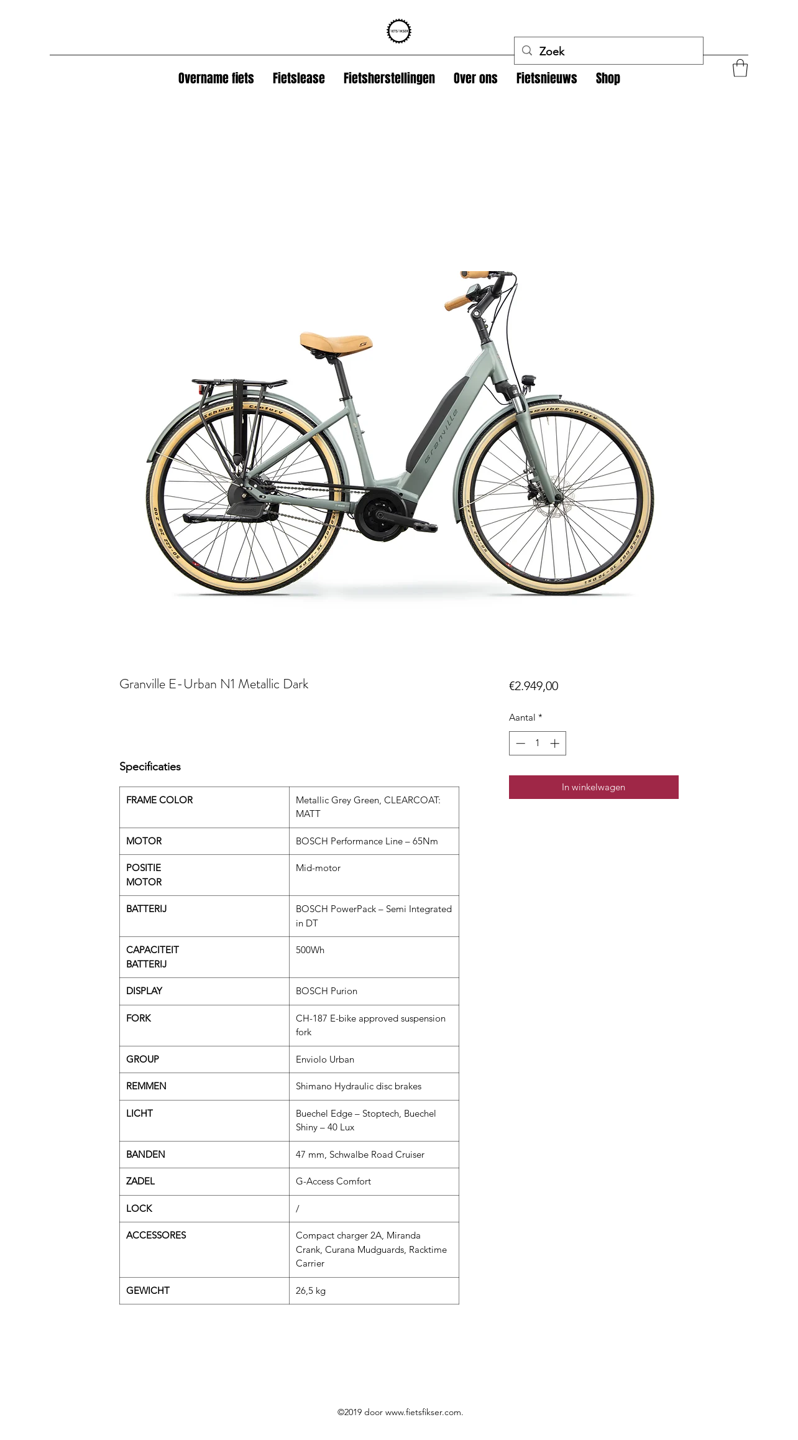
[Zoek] (608, 52)
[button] (608, 78)
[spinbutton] (537, 743)
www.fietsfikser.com (423, 1412)
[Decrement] (519, 743)
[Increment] (556, 743)
